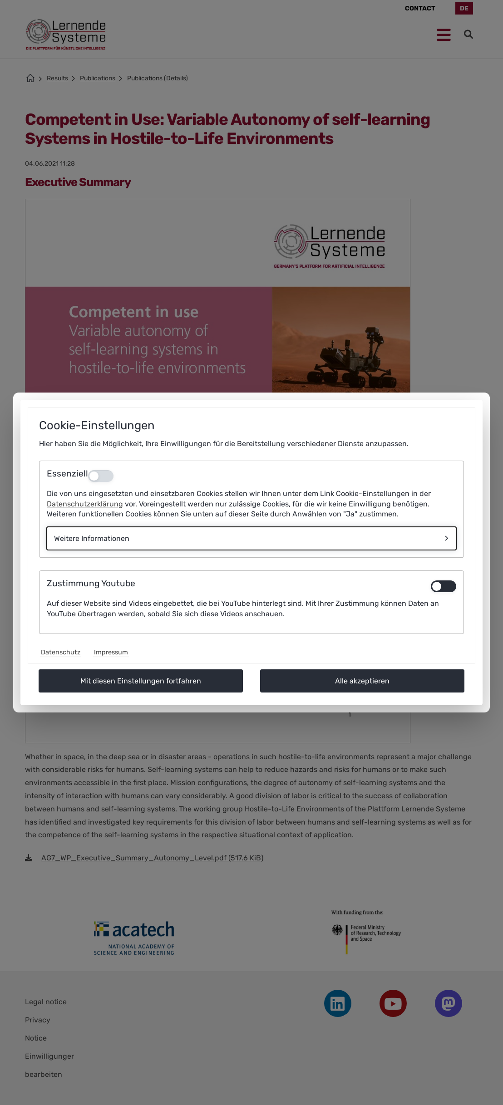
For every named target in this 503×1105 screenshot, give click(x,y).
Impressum (111, 652)
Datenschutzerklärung (85, 504)
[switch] (443, 586)
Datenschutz (60, 652)
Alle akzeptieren (362, 681)
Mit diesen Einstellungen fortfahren (140, 681)
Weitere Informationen (91, 538)
